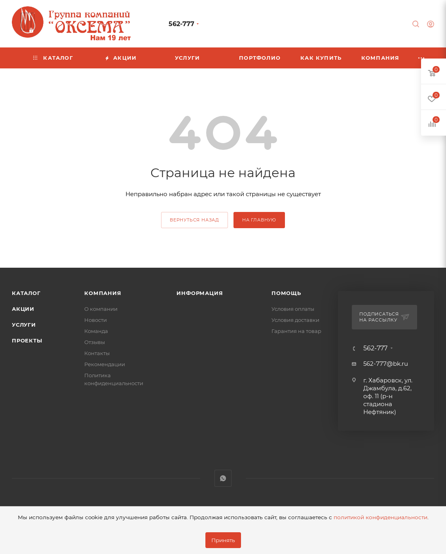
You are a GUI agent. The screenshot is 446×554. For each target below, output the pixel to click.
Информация (200, 293)
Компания (102, 293)
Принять (223, 540)
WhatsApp (223, 478)
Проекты (27, 340)
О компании (101, 309)
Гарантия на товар (296, 331)
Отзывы (94, 342)
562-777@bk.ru (385, 363)
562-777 (181, 24)
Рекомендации (104, 364)
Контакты (97, 353)
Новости (95, 320)
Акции (23, 309)
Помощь (286, 293)
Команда (96, 331)
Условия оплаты (292, 309)
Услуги (24, 324)
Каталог (26, 293)
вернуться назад (194, 220)
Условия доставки (295, 320)
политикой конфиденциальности (380, 517)
